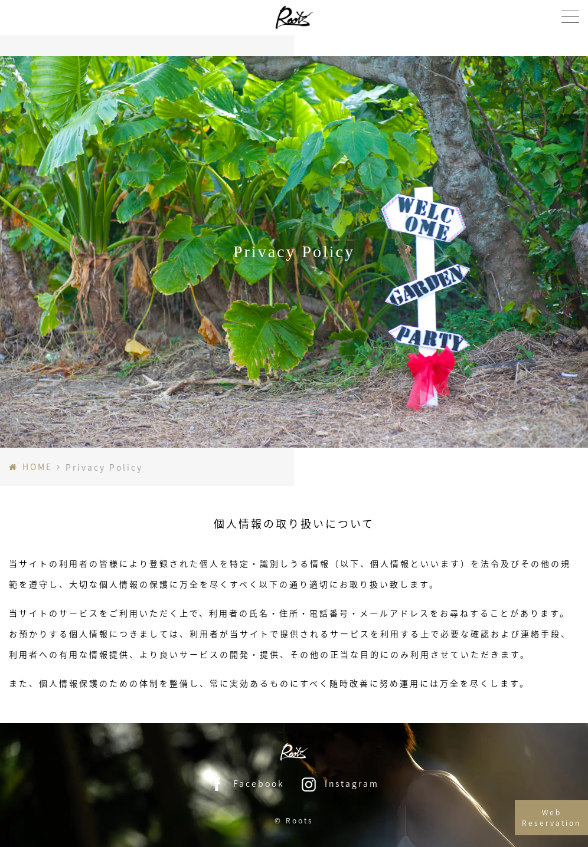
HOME (37, 466)
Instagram (340, 783)
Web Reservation (551, 823)
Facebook (247, 783)
